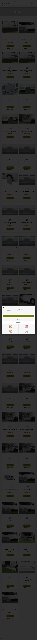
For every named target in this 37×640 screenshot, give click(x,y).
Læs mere (4, 311)
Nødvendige (10, 326)
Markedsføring (26, 326)
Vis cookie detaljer (18, 322)
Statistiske (26, 331)
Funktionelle (10, 331)
